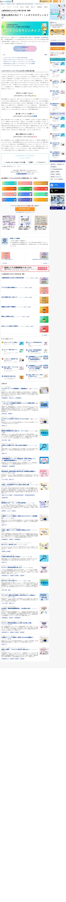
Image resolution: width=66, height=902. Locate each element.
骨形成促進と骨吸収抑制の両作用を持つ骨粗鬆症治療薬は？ (18, 471)
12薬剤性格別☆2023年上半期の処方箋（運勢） (24, 3)
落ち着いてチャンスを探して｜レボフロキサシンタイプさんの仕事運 (19, 61)
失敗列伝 (14, 510)
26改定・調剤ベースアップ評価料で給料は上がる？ (16, 530)
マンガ (8, 510)
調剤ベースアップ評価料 (7, 495)
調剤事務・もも (4, 610)
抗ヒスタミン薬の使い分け (9, 544)
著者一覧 (21, 7)
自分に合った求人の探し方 (9, 580)
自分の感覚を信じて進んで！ (9, 297)
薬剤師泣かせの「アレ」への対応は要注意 (13, 503)
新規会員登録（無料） (25, 209)
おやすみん (26, 544)
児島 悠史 (30, 556)
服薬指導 (45, 7)
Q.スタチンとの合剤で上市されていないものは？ (15, 419)
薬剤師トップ (3, 3)
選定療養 (27, 7)
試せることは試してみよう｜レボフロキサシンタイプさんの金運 (18, 59)
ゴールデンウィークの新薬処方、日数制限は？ (15, 388)
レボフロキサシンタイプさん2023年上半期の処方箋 (15, 57)
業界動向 (11, 539)
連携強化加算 (5, 497)
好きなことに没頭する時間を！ (10, 326)
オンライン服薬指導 (58, 179)
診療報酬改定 (39, 7)
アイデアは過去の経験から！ (9, 287)
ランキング (9, 7)
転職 (9, 440)
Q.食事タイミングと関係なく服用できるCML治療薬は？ (17, 637)
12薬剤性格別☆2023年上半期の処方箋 (12, 278)
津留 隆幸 (3, 531)
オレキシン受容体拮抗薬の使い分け (11, 567)
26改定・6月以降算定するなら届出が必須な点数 (15, 484)
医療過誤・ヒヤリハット (56, 176)
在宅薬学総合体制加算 (18, 495)
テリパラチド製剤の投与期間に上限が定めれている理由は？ (18, 595)
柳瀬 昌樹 (3, 420)
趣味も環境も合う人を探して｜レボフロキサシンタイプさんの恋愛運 (19, 63)
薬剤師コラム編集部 (28, 287)
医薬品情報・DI (5, 575)
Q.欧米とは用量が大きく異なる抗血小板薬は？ (15, 445)
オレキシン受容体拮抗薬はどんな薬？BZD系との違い (16, 623)
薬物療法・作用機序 (6, 551)
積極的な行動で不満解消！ (9, 307)
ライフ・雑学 (5, 479)
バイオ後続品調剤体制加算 (56, 169)
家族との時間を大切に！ (8, 316)
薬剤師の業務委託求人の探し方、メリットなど (15, 431)
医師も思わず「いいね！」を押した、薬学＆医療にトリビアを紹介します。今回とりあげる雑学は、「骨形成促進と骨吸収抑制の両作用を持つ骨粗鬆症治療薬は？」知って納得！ (19, 476)
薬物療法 (10, 413)
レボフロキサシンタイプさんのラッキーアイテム (15, 65)
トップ (3, 7)
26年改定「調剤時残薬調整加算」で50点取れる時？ (16, 608)
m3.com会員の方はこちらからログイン (25, 212)
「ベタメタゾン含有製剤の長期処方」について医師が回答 (18, 403)
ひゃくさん (3, 651)
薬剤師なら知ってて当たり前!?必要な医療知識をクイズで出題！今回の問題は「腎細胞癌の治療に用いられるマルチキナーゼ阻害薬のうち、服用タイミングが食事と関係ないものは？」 (19, 521)
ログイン (63, 1)
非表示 (45, 54)
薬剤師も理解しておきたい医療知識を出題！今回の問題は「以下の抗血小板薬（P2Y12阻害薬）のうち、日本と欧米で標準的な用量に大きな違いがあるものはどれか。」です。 (19, 450)
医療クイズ (33, 7)
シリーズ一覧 (15, 7)
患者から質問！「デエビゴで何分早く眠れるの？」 (16, 649)
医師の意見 (4, 413)
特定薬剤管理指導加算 (29, 495)
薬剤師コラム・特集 (10, 3)
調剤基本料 (53, 164)
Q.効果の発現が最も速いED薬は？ (11, 556)
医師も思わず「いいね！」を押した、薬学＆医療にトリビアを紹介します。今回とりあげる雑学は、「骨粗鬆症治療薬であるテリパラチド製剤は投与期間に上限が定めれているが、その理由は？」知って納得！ (19, 600)
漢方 (52, 179)
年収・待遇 (4, 440)
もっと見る (45, 335)
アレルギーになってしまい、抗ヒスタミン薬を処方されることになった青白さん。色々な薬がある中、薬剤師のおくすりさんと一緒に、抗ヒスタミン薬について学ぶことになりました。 (19, 548)
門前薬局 (53, 174)
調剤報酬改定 (5, 397)
